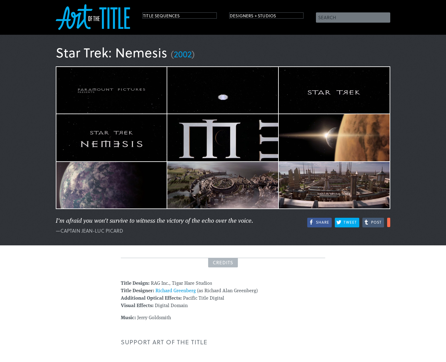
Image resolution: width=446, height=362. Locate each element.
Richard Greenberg (175, 290)
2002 (183, 53)
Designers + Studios (262, 16)
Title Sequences (168, 16)
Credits (223, 262)
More (388, 222)
